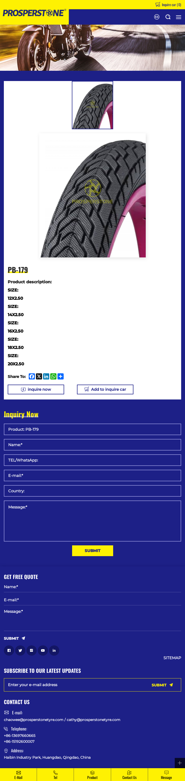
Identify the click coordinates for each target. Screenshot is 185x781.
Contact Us (129, 777)
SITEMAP (172, 658)
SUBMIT (92, 550)
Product (92, 777)
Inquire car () (171, 4)
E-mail (18, 777)
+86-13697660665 (19, 735)
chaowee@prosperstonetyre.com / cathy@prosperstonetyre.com (62, 719)
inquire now (39, 389)
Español (157, 17)
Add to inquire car (108, 389)
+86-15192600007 (19, 741)
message (166, 777)
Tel (55, 777)
